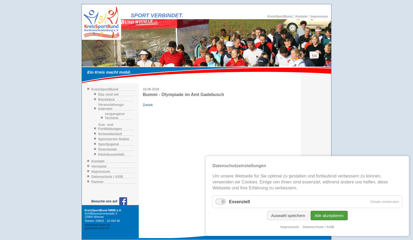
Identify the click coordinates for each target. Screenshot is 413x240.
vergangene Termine (115, 116)
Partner (97, 182)
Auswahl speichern (288, 215)
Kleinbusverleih (111, 154)
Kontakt (301, 16)
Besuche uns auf (104, 201)
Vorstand (98, 166)
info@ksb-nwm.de (97, 224)
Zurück (148, 105)
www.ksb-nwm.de (97, 228)
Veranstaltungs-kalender (111, 107)
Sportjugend (108, 144)
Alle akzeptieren (329, 215)
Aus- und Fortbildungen (110, 127)
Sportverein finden (113, 139)
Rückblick (106, 99)
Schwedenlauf (110, 134)
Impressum (319, 16)
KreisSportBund (279, 16)
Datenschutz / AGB (107, 177)
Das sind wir (108, 94)
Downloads (107, 149)
